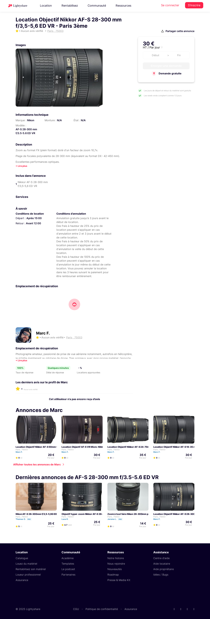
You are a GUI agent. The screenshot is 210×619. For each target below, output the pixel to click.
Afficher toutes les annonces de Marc (37, 464)
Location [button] (46, 5)
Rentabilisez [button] (70, 5)
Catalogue (22, 558)
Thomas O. (25, 519)
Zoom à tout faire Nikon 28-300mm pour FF (131, 514)
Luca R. (66, 519)
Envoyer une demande (166, 65)
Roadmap (113, 574)
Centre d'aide (161, 558)
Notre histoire (115, 558)
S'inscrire (194, 5)
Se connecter (170, 5)
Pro (29, 519)
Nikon (30, 120)
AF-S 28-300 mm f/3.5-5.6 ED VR (26, 131)
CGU (76, 609)
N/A (59, 120)
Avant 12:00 (33, 223)
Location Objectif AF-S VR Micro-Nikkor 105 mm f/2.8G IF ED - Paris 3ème (102, 446)
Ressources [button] (123, 5)
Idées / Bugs (160, 574)
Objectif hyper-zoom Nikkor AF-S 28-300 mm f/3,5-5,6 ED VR (95, 514)
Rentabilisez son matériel (31, 569)
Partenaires (68, 574)
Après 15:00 (34, 218)
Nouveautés (114, 569)
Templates (68, 563)
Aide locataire (161, 563)
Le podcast (68, 569)
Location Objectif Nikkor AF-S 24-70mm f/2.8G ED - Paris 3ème (142, 446)
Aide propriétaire (163, 569)
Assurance (22, 580)
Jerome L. (116, 519)
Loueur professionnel (28, 574)
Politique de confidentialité (102, 609)
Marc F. (43, 333)
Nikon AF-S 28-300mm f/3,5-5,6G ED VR (38, 514)
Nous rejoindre (116, 563)
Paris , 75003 (22, 449)
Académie (68, 558)
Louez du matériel (26, 563)
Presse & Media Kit (118, 580)
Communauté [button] (97, 5)
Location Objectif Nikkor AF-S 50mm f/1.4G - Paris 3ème (46, 446)
